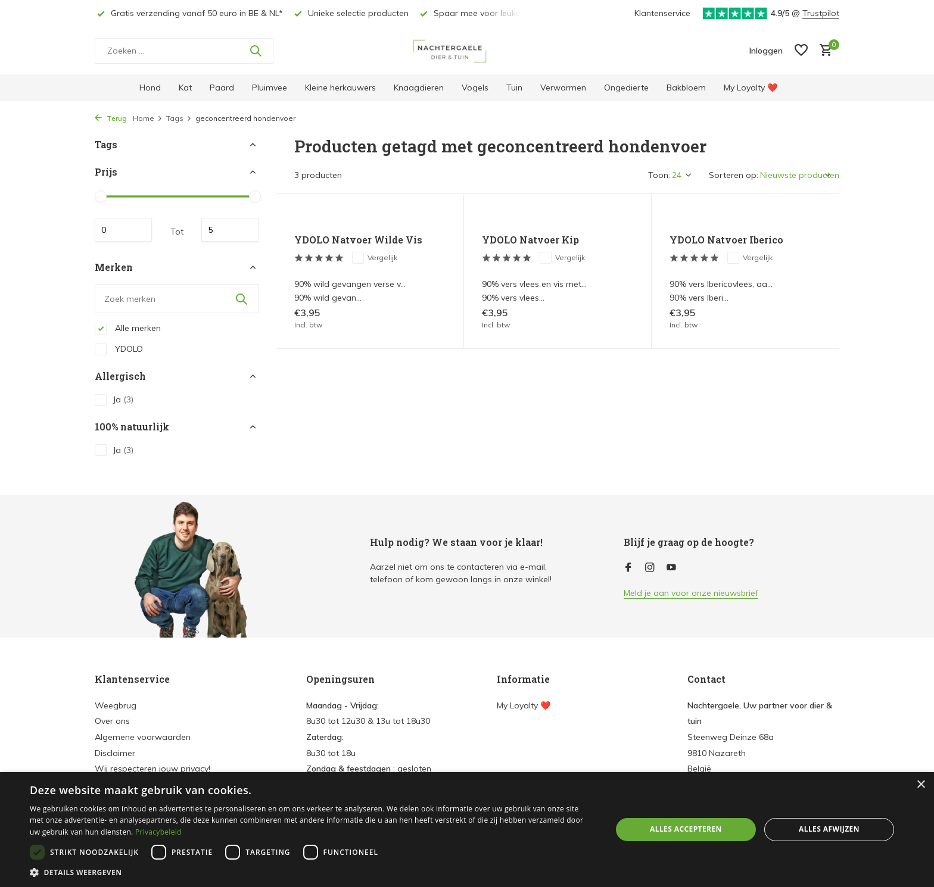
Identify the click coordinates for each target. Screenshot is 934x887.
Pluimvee (269, 87)
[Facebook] (628, 568)
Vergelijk (374, 257)
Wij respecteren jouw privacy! (152, 768)
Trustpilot (820, 13)
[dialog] (467, 829)
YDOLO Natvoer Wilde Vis (358, 240)
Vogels (475, 87)
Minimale (123, 230)
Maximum (230, 230)
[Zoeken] (184, 51)
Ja (114, 400)
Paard (222, 87)
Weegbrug (115, 705)
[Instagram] (650, 568)
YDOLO (119, 349)
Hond (150, 87)
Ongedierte (626, 87)
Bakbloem (686, 87)
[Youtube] (671, 568)
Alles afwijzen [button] (829, 829)
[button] (312, 872)
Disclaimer (115, 753)
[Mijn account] (766, 50)
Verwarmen (563, 87)
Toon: (659, 175)
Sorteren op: (733, 175)
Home (148, 118)
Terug (111, 118)
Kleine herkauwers (340, 87)
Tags (179, 118)
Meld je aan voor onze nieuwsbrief (691, 593)
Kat (185, 87)
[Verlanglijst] (801, 50)
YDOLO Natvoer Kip (530, 240)
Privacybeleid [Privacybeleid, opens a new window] (158, 832)
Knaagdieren (419, 87)
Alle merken (128, 329)
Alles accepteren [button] (686, 829)
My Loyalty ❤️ (750, 87)
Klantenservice (662, 13)
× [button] (920, 784)
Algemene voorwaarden (143, 737)
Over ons (112, 721)
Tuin (514, 87)
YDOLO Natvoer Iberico (726, 240)
